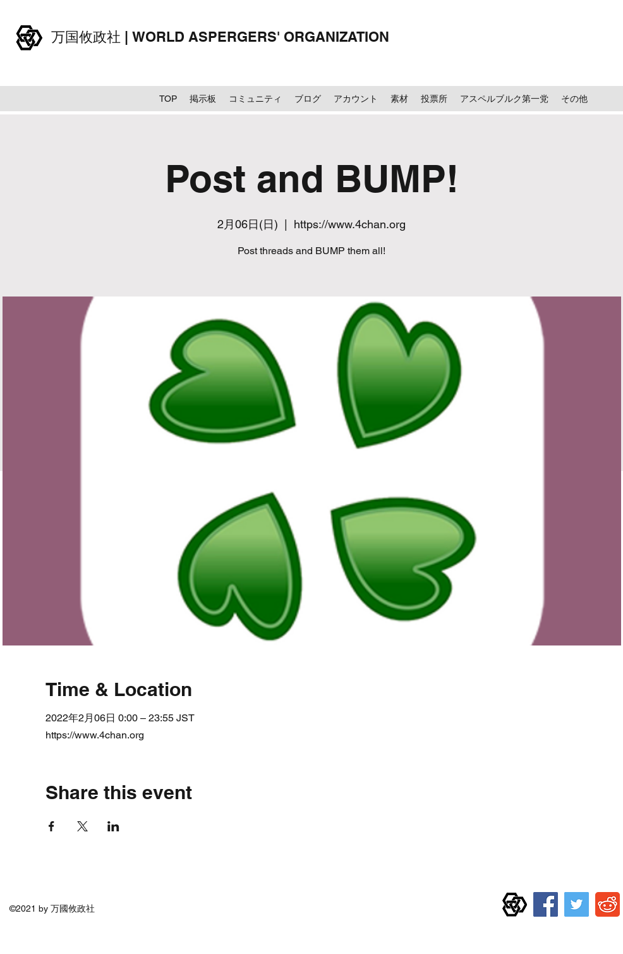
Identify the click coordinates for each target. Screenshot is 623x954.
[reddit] (607, 904)
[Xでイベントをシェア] (82, 826)
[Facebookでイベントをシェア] (51, 826)
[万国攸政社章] (514, 904)
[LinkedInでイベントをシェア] (113, 826)
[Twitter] (576, 904)
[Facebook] (545, 904)
